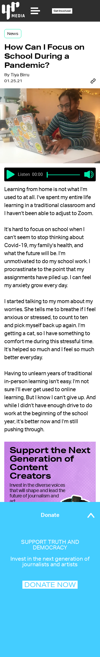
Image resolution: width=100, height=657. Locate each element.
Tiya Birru (20, 75)
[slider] (47, 175)
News (12, 33)
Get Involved (62, 11)
